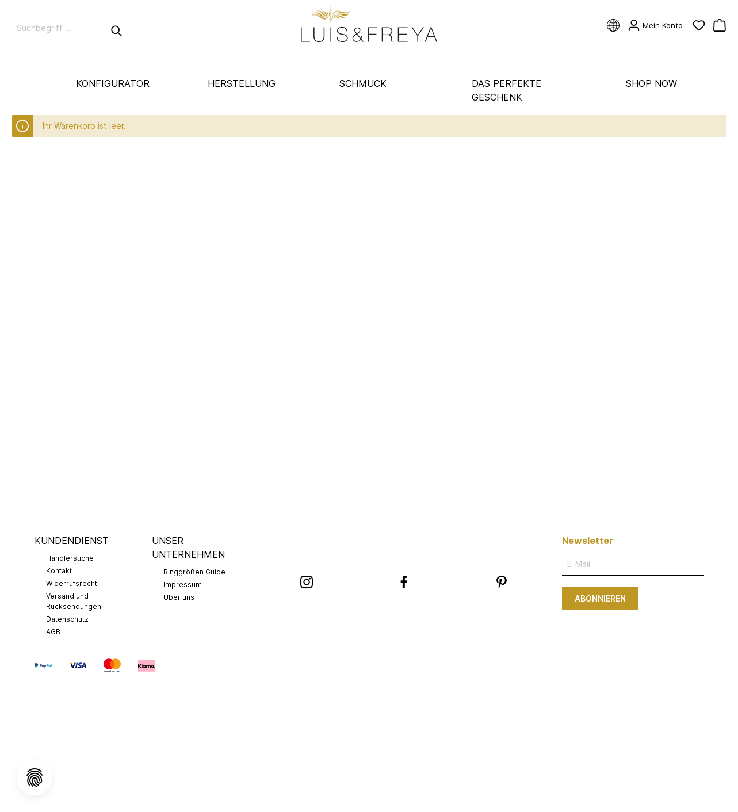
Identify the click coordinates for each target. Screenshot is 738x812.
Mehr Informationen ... (382, 375)
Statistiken (268, 198)
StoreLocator (274, 269)
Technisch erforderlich (291, 162)
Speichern (369, 317)
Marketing (267, 234)
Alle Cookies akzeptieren (369, 345)
